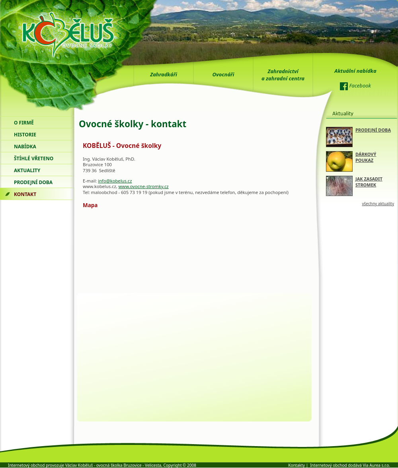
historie (25, 134)
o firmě (24, 122)
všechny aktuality (378, 203)
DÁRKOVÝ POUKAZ (365, 157)
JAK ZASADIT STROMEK (368, 182)
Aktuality (27, 170)
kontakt (25, 194)
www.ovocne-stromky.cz (144, 186)
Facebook (355, 86)
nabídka (25, 146)
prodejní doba (33, 182)
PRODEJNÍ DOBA (373, 130)
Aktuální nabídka (355, 70)
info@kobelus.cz (115, 181)
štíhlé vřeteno (33, 158)
